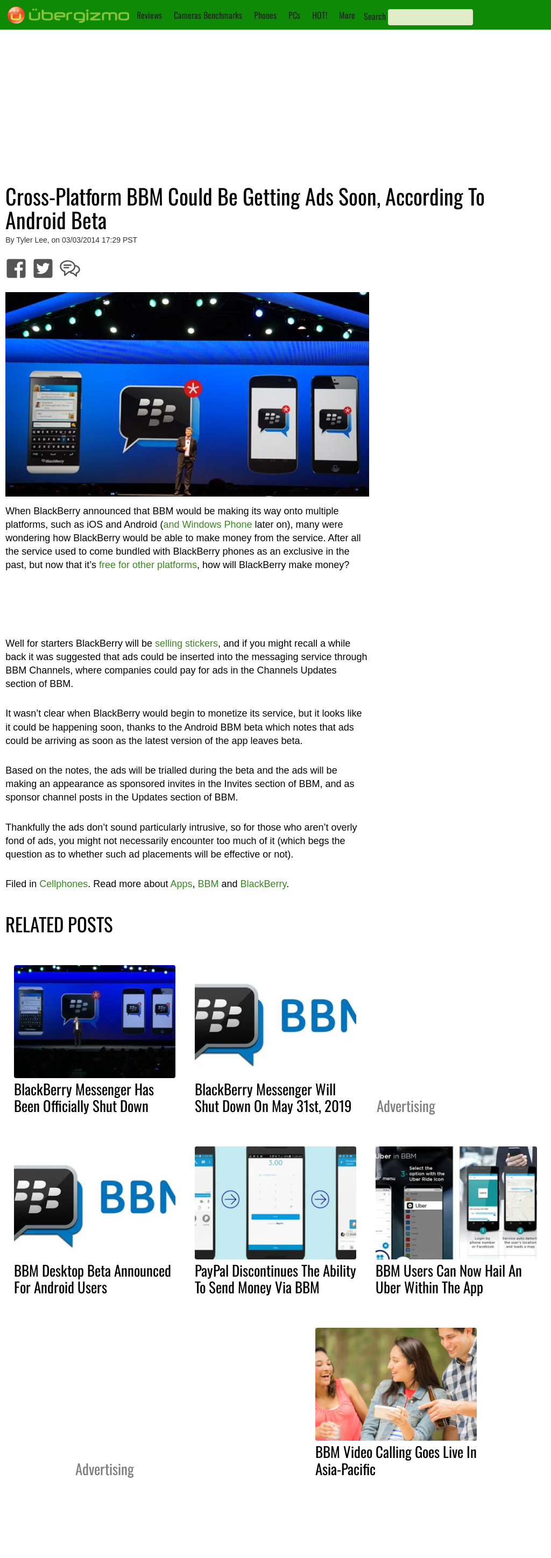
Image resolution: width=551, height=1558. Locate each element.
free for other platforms (148, 565)
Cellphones (63, 884)
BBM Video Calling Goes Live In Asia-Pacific (396, 1460)
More (347, 15)
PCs (294, 15)
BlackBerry (264, 884)
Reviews (149, 15)
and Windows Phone (207, 524)
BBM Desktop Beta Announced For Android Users (92, 1278)
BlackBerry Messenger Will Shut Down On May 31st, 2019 (273, 1097)
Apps (181, 884)
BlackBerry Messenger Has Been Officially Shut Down (84, 1097)
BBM (207, 884)
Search (375, 16)
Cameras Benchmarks (208, 15)
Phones (265, 15)
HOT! (319, 15)
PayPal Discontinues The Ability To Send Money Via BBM (275, 1278)
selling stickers (186, 643)
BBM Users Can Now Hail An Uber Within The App (449, 1278)
